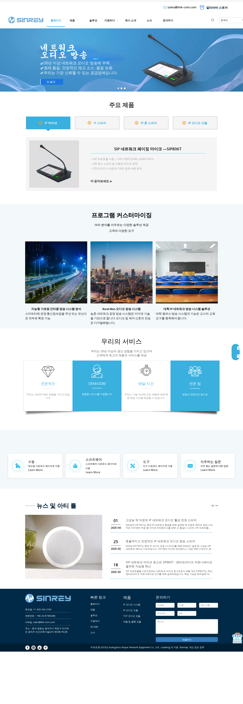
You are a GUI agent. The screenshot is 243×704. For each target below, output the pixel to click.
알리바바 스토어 (217, 7)
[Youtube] (39, 647)
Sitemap (183, 647)
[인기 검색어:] (213, 20)
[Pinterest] (45, 647)
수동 (31, 461)
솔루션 (93, 615)
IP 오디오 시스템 (131, 604)
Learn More (35, 470)
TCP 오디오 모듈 (131, 615)
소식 (92, 632)
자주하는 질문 (211, 461)
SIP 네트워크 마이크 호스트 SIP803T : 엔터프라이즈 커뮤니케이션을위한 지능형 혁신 (169, 564)
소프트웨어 (94, 459)
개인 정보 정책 (196, 647)
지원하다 (95, 621)
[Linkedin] (33, 647)
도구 (146, 461)
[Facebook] (27, 647)
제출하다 (186, 639)
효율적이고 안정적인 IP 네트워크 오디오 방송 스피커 (160, 541)
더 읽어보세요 (99, 181)
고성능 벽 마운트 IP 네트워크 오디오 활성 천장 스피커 (161, 520)
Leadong (165, 647)
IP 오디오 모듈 (130, 610)
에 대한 (94, 626)
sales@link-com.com (182, 7)
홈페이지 (95, 604)
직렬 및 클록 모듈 (132, 621)
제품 (92, 609)
